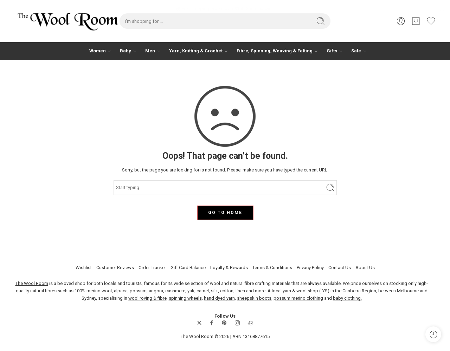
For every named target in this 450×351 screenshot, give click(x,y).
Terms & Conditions (272, 267)
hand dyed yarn (219, 298)
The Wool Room (31, 283)
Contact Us (339, 267)
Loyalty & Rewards (229, 267)
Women (97, 50)
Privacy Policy (310, 267)
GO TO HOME (225, 212)
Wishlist (84, 267)
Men (150, 50)
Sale (356, 50)
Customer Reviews (115, 267)
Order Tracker (152, 267)
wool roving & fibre (147, 298)
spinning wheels (185, 298)
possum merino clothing (298, 298)
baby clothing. (347, 298)
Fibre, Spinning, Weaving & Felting (275, 50)
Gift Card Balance (188, 267)
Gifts (332, 50)
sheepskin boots (254, 298)
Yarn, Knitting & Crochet (196, 50)
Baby (125, 50)
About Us (365, 267)
